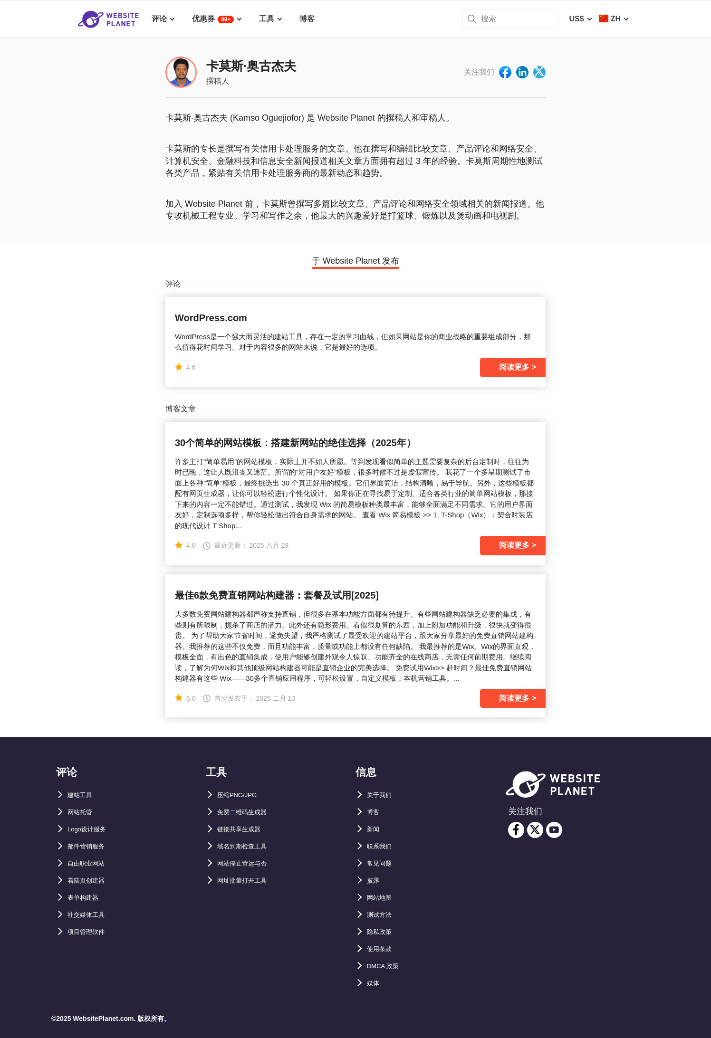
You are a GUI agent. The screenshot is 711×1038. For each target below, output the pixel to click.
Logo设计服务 (91, 829)
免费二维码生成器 (247, 812)
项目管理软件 (90, 932)
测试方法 (382, 915)
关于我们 (382, 795)
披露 (374, 880)
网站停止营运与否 (247, 863)
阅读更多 (514, 367)
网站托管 (82, 812)
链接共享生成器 (243, 829)
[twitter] (535, 830)
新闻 (374, 829)
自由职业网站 (90, 863)
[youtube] (554, 830)
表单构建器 (86, 898)
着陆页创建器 (90, 880)
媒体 (374, 983)
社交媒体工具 (90, 915)
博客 (374, 812)
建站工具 (82, 795)
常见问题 (382, 863)
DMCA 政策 (387, 966)
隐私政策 (382, 932)
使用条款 (382, 949)
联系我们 (382, 846)
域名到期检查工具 (247, 846)
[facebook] (516, 830)
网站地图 (382, 898)
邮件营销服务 (90, 846)
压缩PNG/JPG (241, 795)
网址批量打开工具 (247, 880)
